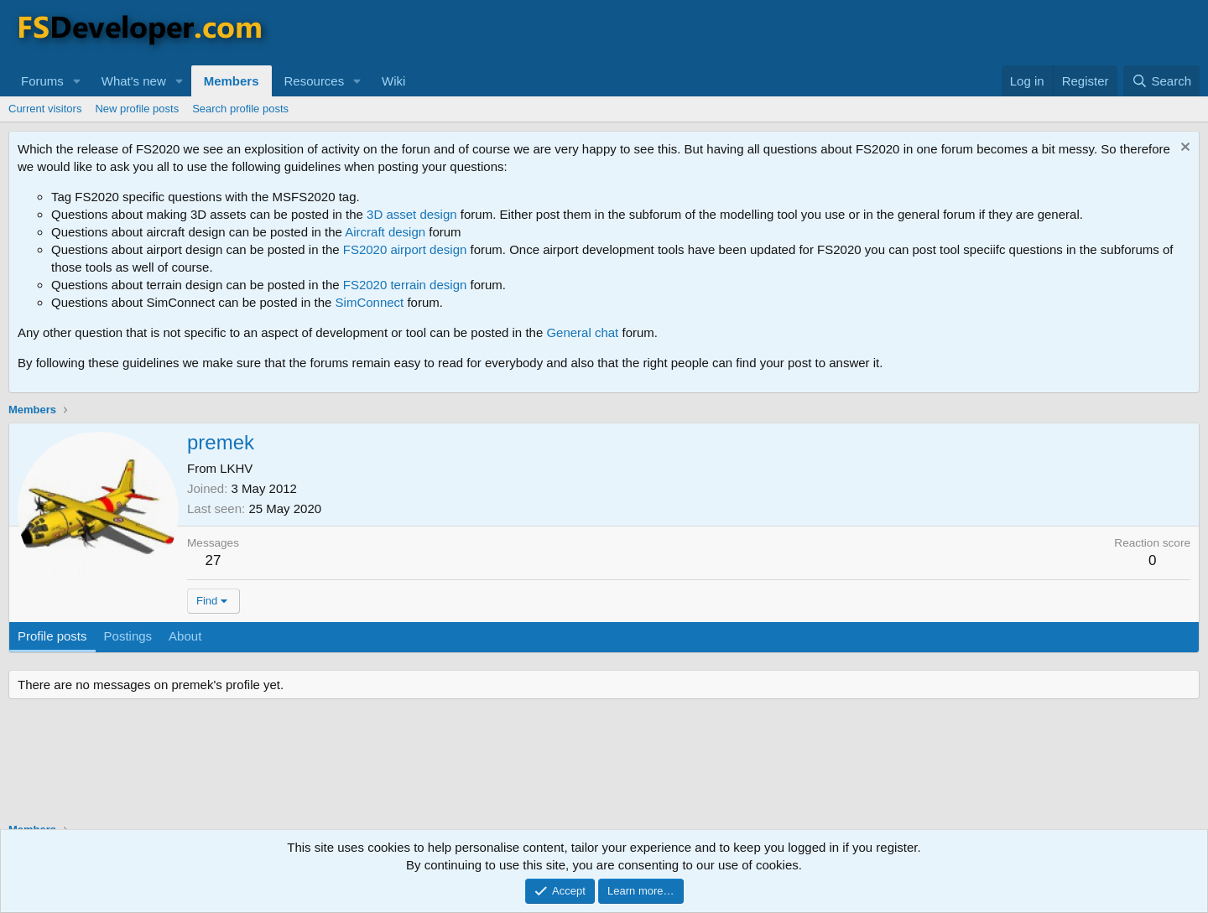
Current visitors (44, 108)
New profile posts (137, 108)
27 (213, 560)
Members (231, 81)
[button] (77, 80)
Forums (42, 81)
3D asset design (412, 214)
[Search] (1161, 80)
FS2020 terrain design (405, 285)
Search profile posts (240, 108)
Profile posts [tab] (52, 636)
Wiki (393, 81)
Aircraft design (385, 232)
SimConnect (370, 302)
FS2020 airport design (405, 249)
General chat (582, 332)
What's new (134, 81)
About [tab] (185, 636)
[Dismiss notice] (1183, 149)
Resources (314, 81)
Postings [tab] (128, 636)
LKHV (236, 468)
